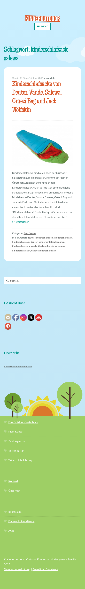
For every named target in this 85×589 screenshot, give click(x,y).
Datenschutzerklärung (21, 521)
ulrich (51, 78)
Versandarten (16, 450)
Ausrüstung (30, 233)
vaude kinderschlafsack (43, 250)
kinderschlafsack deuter (25, 241)
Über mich (14, 490)
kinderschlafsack (63, 237)
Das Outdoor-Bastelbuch (23, 422)
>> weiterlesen (20, 221)
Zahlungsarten (17, 441)
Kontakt (13, 481)
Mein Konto (15, 431)
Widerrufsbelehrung (20, 459)
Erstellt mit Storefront (45, 569)
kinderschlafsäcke (47, 246)
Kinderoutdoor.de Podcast (18, 366)
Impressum (14, 511)
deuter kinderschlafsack (40, 237)
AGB (11, 530)
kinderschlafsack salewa (51, 241)
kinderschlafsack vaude (24, 246)
